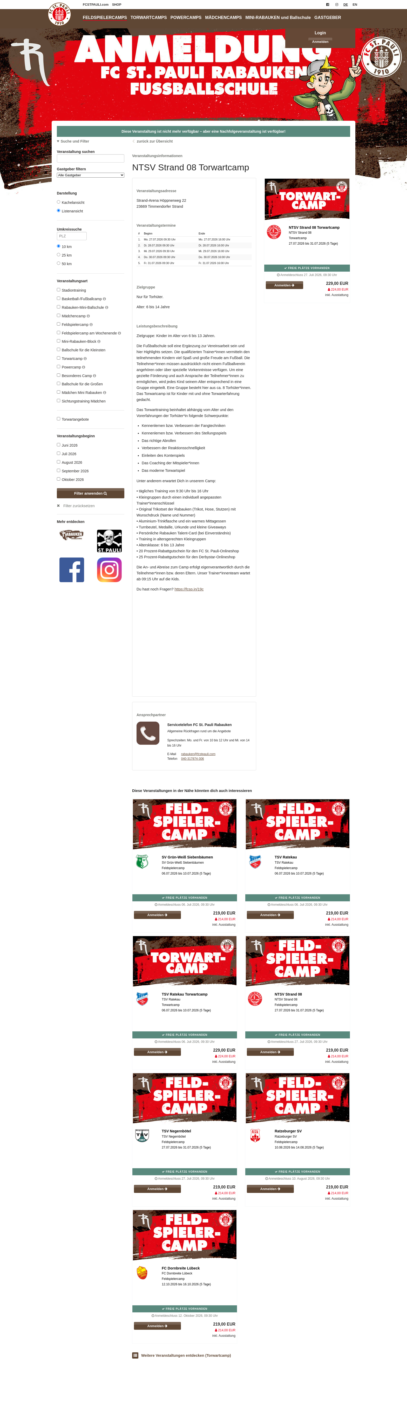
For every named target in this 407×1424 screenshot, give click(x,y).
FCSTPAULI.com (96, 4)
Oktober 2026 (70, 479)
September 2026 (73, 471)
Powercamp (71, 367)
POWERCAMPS (186, 17)
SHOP (116, 4)
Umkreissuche (72, 230)
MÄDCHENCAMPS (223, 17)
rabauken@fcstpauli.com (198, 754)
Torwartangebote (73, 419)
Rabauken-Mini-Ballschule (82, 307)
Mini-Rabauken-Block (78, 341)
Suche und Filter (75, 141)
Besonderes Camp (76, 375)
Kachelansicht (70, 202)
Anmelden (320, 42)
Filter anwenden (90, 493)
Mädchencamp (73, 316)
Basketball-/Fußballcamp (81, 299)
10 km (64, 246)
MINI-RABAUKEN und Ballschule (278, 17)
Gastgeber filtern (90, 172)
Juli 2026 (66, 454)
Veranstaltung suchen (90, 153)
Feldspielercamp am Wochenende (89, 333)
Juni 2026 (67, 445)
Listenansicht (70, 211)
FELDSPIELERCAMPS (105, 17)
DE (345, 4)
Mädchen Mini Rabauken (81, 392)
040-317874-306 (192, 759)
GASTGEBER (327, 17)
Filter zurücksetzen (79, 506)
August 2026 (69, 462)
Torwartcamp (72, 358)
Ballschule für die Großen (80, 384)
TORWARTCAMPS (149, 17)
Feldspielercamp (75, 324)
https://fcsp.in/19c (189, 589)
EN (355, 4)
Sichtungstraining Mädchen (81, 401)
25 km (64, 255)
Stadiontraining (71, 290)
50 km (64, 263)
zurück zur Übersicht (155, 141)
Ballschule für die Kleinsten (81, 350)
